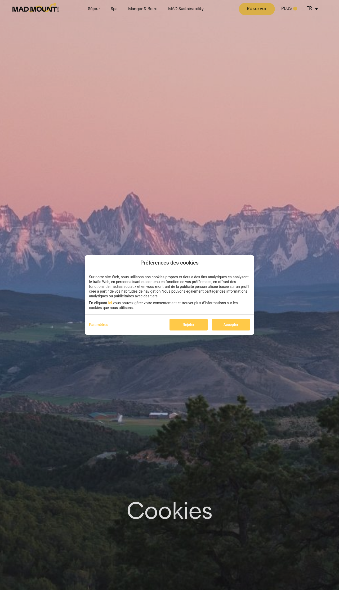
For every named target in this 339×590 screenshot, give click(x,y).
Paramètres (98, 325)
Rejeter (188, 325)
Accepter (231, 325)
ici (110, 303)
